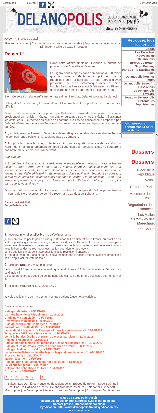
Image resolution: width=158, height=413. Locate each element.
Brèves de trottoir (28, 38)
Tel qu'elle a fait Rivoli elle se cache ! (29, 333)
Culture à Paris (141, 187)
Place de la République (146, 172)
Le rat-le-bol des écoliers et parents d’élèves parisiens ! (41, 336)
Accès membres (79, 410)
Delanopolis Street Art (100, 387)
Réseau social (9, 3)
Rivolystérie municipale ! (21, 320)
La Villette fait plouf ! (18, 365)
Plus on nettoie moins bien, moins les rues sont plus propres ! (45, 342)
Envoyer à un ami (43, 43)
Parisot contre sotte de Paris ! (24, 327)
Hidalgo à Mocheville (18, 339)
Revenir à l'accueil (17, 43)
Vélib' (149, 180)
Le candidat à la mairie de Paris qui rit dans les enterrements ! (45, 330)
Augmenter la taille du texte (102, 43)
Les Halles (146, 215)
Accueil (8, 38)
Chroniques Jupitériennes (103, 390)
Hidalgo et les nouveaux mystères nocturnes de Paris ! (40, 346)
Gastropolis (12, 390)
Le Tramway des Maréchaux (142, 221)
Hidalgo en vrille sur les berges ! (26, 324)
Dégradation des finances (140, 207)
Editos (11, 383)
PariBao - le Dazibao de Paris (28, 387)
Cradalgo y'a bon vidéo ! (20, 317)
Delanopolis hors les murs (67, 387)
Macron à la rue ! (15, 358)
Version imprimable (69, 43)
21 (43, 377)
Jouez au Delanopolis (70, 390)
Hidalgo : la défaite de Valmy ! (24, 349)
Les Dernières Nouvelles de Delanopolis (45, 383)
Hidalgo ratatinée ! (17, 311)
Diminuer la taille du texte (56, 46)
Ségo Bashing (107, 383)
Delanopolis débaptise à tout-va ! (26, 368)
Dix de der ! (12, 371)
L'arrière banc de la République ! (26, 314)
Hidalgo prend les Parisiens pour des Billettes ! (35, 361)
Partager (81, 46)
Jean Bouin (144, 229)
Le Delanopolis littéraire (38, 390)
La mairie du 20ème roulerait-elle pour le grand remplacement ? (46, 352)
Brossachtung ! (15, 355)
